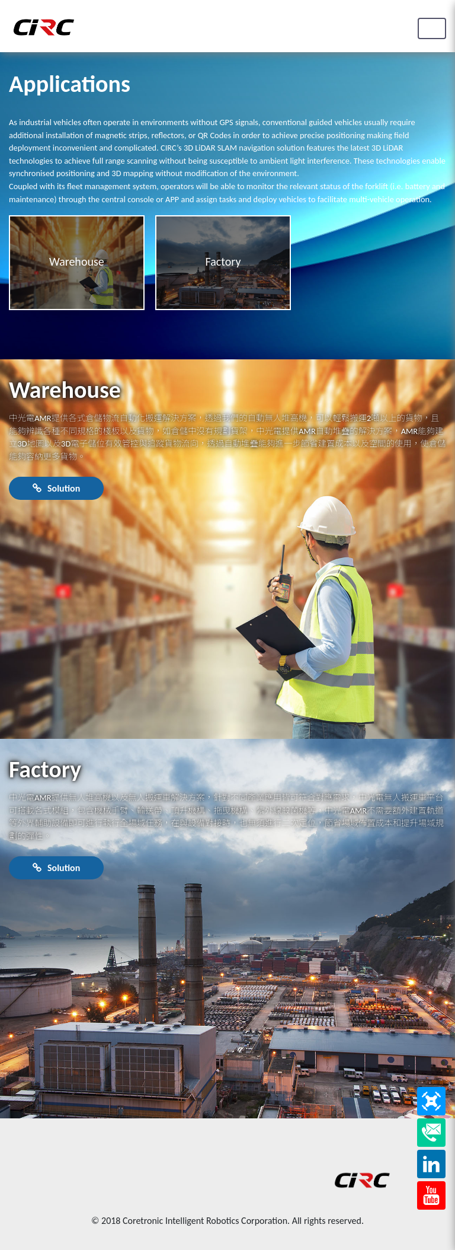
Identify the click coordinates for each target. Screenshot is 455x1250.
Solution (56, 488)
